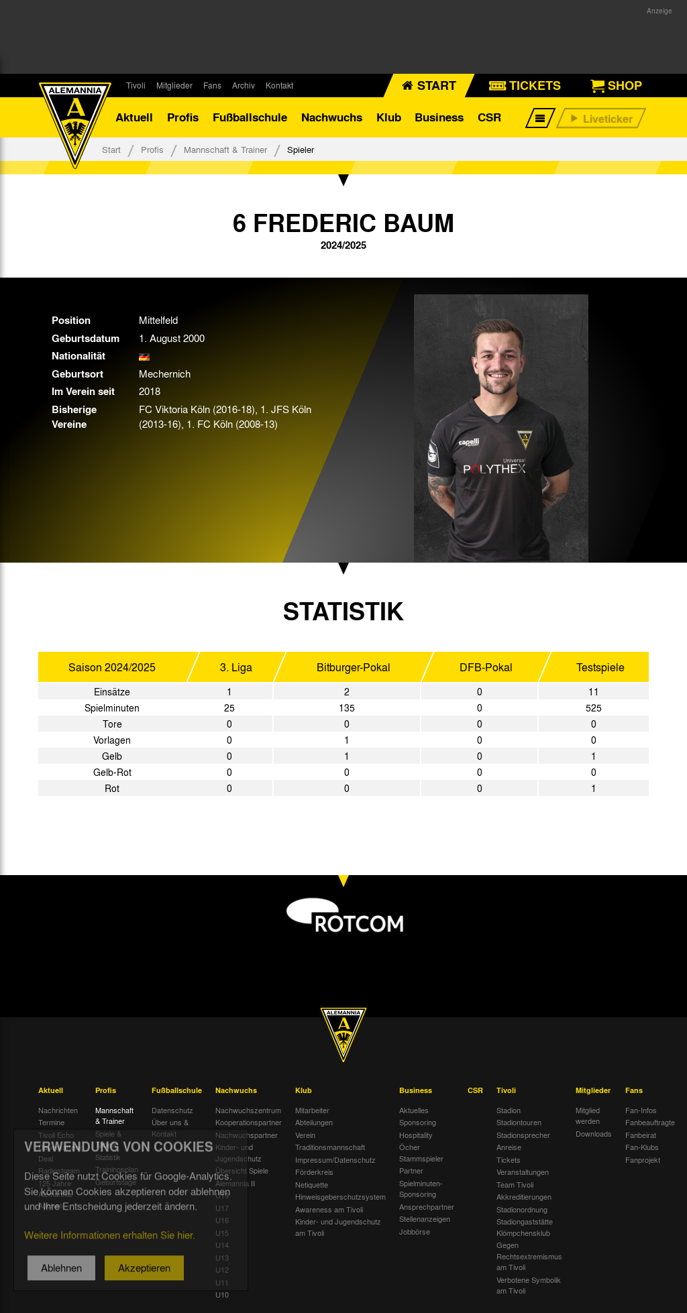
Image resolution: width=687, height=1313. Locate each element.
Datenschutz (172, 1109)
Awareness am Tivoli (329, 1209)
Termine (51, 1122)
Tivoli (136, 85)
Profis (183, 117)
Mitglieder (174, 85)
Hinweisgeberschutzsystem (340, 1196)
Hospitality (416, 1134)
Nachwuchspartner (246, 1134)
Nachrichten (58, 1109)
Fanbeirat (640, 1134)
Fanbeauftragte (650, 1122)
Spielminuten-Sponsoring (421, 1189)
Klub (388, 117)
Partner (411, 1170)
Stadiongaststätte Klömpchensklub (524, 1227)
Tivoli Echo (56, 1134)
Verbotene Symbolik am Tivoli (528, 1285)
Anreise (508, 1146)
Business (439, 117)
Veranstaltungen (522, 1171)
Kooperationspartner (248, 1122)
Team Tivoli (514, 1184)
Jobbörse (414, 1231)
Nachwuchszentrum (248, 1109)
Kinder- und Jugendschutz (238, 1152)
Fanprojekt (642, 1159)
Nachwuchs (331, 117)
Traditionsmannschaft (330, 1146)
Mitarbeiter (312, 1109)
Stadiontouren (518, 1122)
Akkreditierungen (523, 1196)
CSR (489, 117)
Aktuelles (414, 1109)
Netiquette (311, 1184)
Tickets (508, 1159)
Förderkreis (314, 1171)
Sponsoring (417, 1122)
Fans (212, 85)
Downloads (594, 1133)
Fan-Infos (641, 1109)
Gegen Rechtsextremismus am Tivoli (529, 1255)
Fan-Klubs (642, 1146)
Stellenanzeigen (424, 1218)
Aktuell (134, 117)
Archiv (243, 85)
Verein (305, 1134)
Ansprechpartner (426, 1206)
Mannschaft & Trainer (225, 149)
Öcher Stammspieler (421, 1152)
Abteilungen (314, 1122)
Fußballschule (250, 117)
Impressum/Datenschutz (335, 1159)
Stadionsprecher (523, 1134)
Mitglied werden (588, 1115)
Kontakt (279, 85)
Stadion (508, 1109)
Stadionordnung (521, 1209)
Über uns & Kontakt (170, 1128)
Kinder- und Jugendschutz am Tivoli (338, 1227)
